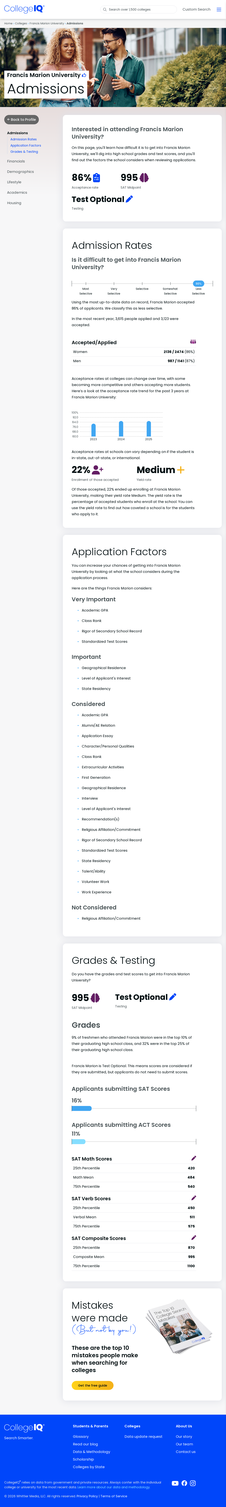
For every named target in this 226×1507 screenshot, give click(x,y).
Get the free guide (92, 1385)
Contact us (186, 1451)
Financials (16, 161)
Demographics (20, 171)
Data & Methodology (91, 1451)
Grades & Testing (24, 151)
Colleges (21, 23)
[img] (24, 11)
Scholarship (83, 1459)
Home (8, 23)
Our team (184, 1444)
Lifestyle (14, 182)
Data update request (143, 1436)
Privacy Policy (87, 1496)
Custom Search (196, 9)
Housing (14, 202)
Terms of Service (113, 1496)
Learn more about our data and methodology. (114, 1487)
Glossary (81, 1436)
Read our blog (85, 1444)
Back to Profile (21, 119)
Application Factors (25, 145)
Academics (17, 192)
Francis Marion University (46, 23)
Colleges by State (89, 1466)
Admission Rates (23, 139)
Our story (184, 1436)
